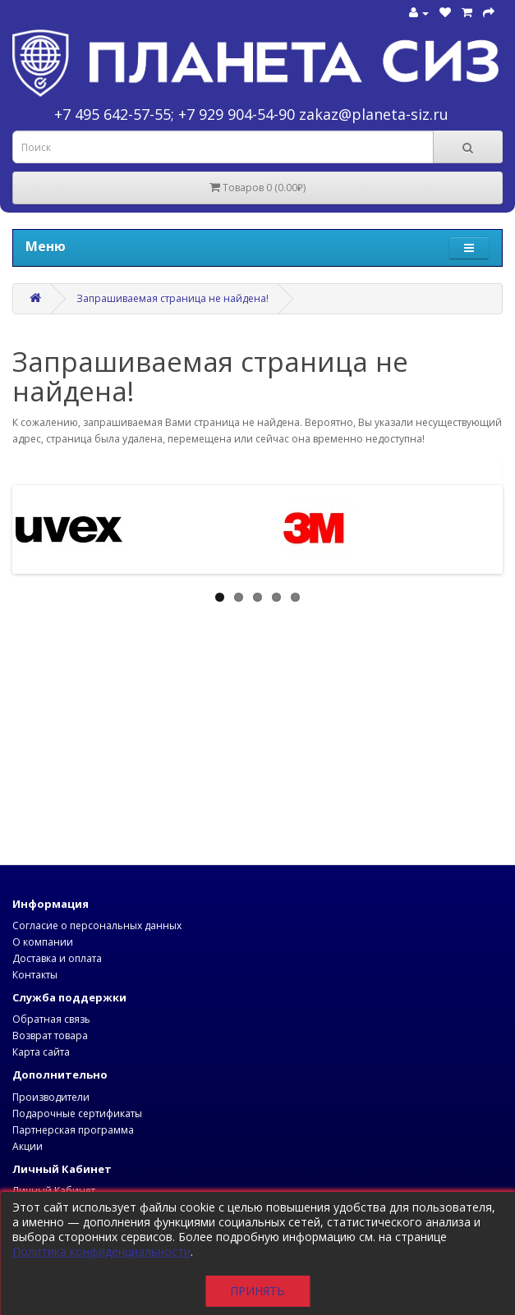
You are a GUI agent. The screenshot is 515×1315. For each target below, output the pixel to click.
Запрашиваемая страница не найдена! (172, 298)
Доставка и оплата (57, 958)
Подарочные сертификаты (77, 1113)
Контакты (34, 975)
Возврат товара (50, 1035)
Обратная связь (51, 1019)
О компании (42, 942)
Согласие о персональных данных (97, 925)
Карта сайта (41, 1052)
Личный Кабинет (53, 1191)
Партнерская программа (73, 1130)
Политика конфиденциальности (101, 1251)
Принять (257, 1291)
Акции (27, 1146)
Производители (51, 1097)
